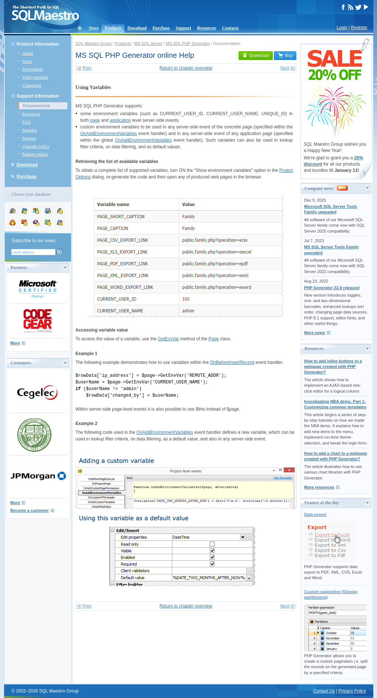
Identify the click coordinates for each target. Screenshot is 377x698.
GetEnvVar (168, 338)
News (94, 28)
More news (314, 332)
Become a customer (29, 510)
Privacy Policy (352, 691)
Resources (206, 28)
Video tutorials (35, 77)
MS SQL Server (148, 43)
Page (213, 338)
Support (183, 28)
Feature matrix (35, 154)
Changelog (31, 85)
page (95, 120)
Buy (285, 55)
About (27, 53)
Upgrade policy (35, 146)
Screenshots (32, 69)
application (120, 120)
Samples (29, 130)
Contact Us (324, 691)
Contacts (230, 28)
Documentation (36, 105)
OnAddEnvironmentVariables (108, 133)
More (15, 343)
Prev (87, 68)
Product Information (38, 44)
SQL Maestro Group (93, 43)
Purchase (161, 28)
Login (342, 27)
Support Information (38, 96)
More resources (319, 487)
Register (359, 27)
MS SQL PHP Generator (188, 43)
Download (137, 28)
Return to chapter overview (185, 68)
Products (113, 28)
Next (284, 68)
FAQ (26, 122)
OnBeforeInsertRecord (232, 362)
